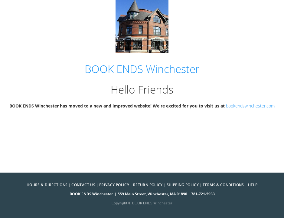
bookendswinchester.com (250, 106)
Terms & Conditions (223, 184)
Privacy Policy (114, 184)
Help (252, 184)
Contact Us (83, 184)
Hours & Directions (47, 184)
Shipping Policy (183, 184)
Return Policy (148, 184)
